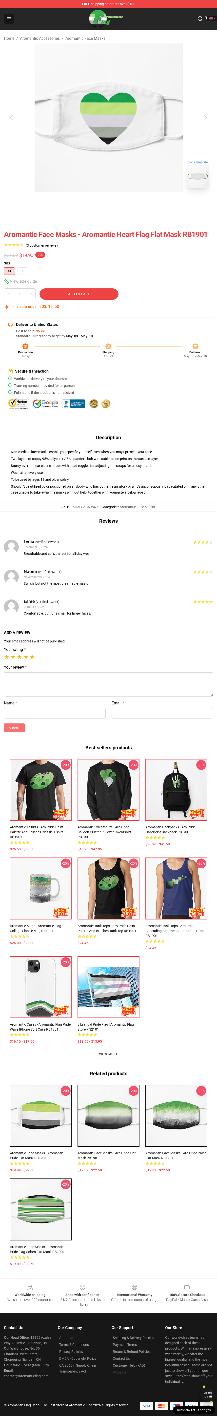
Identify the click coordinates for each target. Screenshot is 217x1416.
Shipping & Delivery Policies (133, 1338)
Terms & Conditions (74, 1345)
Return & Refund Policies (131, 1352)
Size (7, 263)
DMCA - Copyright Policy (77, 1358)
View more (108, 1054)
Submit (14, 728)
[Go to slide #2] (121, 202)
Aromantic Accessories (40, 38)
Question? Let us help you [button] (194, 1410)
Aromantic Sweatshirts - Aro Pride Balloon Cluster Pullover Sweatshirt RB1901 (104, 832)
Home (9, 38)
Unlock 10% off (207, 1394)
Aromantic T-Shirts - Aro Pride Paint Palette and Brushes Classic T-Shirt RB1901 (36, 832)
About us (66, 1338)
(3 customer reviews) (42, 245)
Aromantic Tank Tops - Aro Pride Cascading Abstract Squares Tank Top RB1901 (174, 931)
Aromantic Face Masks (85, 38)
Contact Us (121, 1358)
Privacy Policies (71, 1352)
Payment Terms (125, 1345)
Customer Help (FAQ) (129, 1365)
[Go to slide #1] (96, 202)
